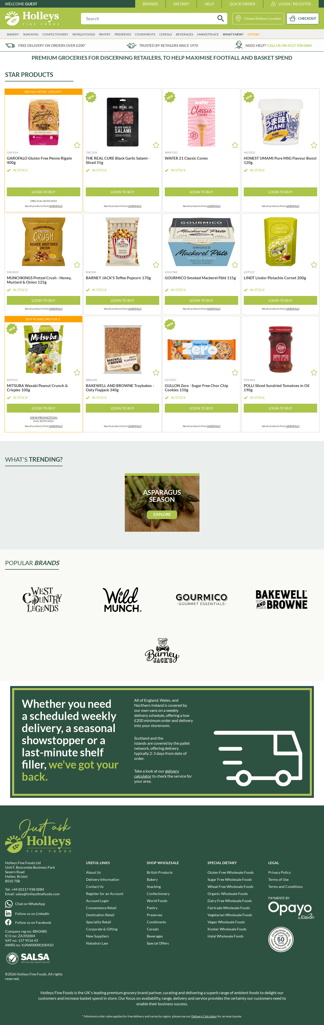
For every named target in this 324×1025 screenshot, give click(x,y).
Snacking (30, 34)
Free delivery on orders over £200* (52, 45)
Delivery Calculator (204, 1016)
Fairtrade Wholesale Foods (229, 908)
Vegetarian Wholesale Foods (230, 915)
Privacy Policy (279, 872)
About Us (93, 872)
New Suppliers (97, 936)
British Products (160, 872)
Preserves (123, 34)
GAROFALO (56, 205)
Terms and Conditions (285, 886)
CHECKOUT (307, 18)
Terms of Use (278, 879)
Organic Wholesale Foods (228, 893)
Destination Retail (100, 915)
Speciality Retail (98, 922)
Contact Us (95, 886)
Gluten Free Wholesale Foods (231, 872)
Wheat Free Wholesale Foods (230, 886)
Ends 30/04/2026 (43, 419)
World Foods (83, 34)
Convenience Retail (101, 908)
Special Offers (158, 943)
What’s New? (233, 34)
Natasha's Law (97, 943)
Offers (253, 34)
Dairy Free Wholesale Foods (230, 901)
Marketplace (208, 34)
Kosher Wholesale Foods (227, 929)
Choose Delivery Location (262, 18)
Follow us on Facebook (33, 922)
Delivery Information (102, 879)
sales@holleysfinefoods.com (38, 894)
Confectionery (55, 34)
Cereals (165, 34)
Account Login (97, 901)
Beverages (184, 34)
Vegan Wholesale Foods (226, 922)
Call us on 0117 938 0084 (289, 45)
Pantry (105, 34)
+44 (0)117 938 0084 (27, 889)
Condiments (145, 34)
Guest (31, 4)
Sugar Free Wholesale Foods (230, 879)
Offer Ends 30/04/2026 (43, 201)
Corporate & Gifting (101, 929)
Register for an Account (104, 893)
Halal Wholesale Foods (226, 936)
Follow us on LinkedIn (32, 913)
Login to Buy (43, 192)
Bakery (13, 34)
